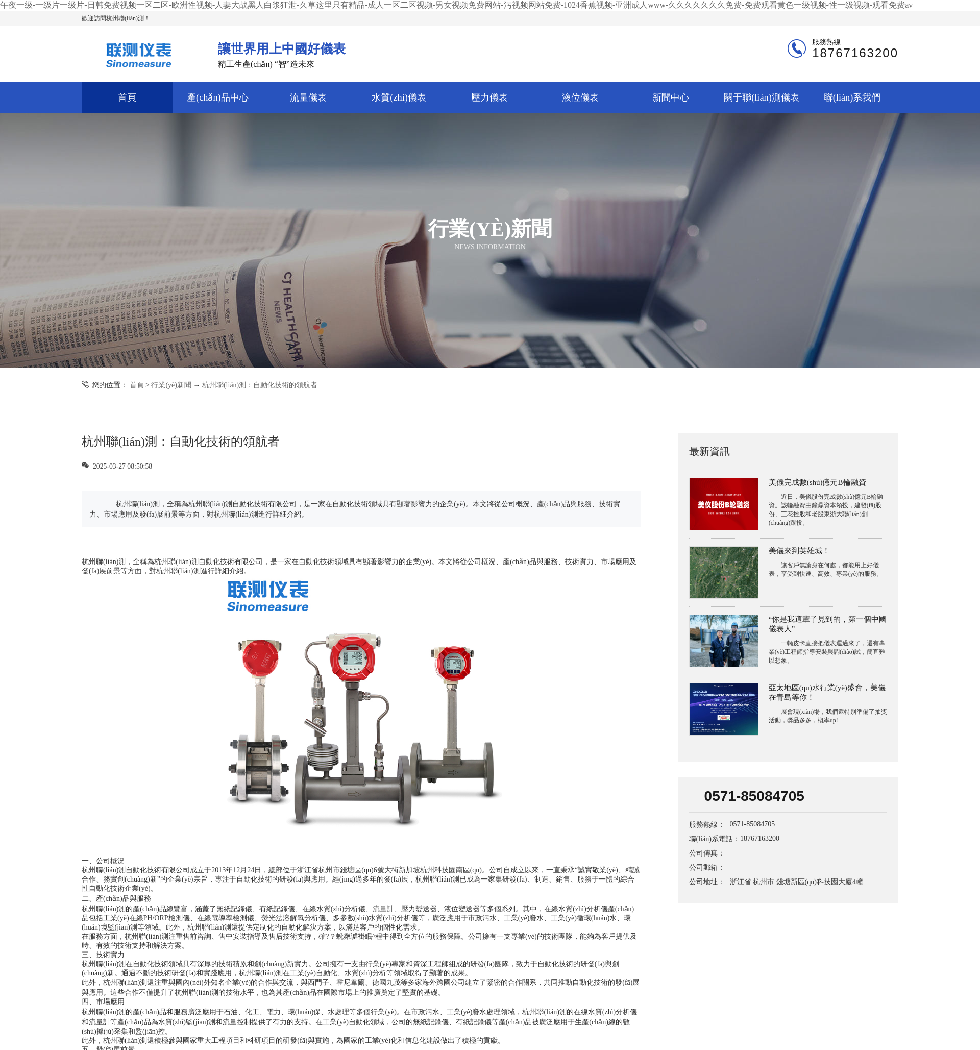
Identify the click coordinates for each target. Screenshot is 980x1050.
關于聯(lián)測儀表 (761, 97)
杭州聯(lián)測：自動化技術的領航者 (259, 385)
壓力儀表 (489, 97)
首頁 (127, 97)
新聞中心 (670, 97)
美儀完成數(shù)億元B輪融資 (817, 482)
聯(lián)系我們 (852, 97)
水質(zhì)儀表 (399, 97)
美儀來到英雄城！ (799, 551)
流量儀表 (308, 97)
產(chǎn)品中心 (218, 97)
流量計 (383, 909)
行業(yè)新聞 (171, 385)
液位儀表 (580, 97)
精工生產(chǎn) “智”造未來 (282, 54)
